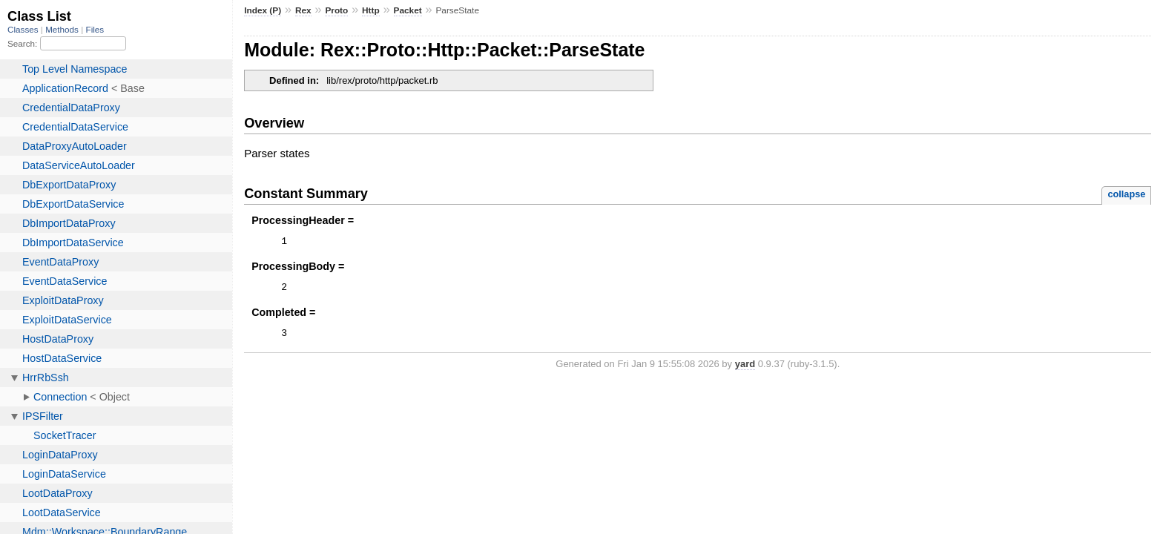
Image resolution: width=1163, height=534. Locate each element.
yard (745, 370)
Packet (408, 10)
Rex (303, 10)
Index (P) (262, 10)
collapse (1126, 194)
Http (371, 10)
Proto (336, 10)
